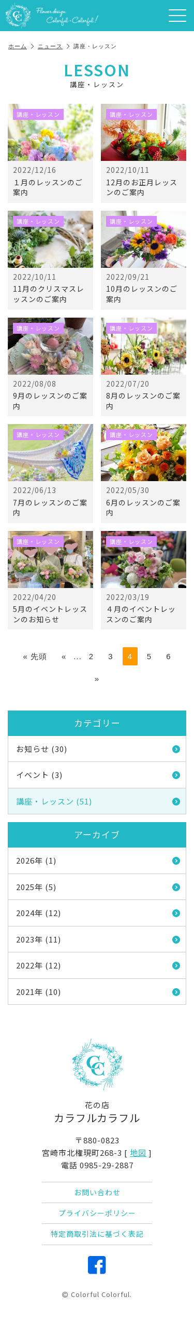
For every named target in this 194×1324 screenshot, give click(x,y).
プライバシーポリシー (97, 1213)
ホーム (21, 46)
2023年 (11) (98, 939)
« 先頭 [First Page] (35, 656)
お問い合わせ (97, 1192)
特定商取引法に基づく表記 (97, 1234)
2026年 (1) (98, 860)
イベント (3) (98, 774)
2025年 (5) (98, 886)
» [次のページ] (97, 678)
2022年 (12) (98, 965)
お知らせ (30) (98, 748)
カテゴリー (97, 722)
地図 (138, 1152)
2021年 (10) (98, 991)
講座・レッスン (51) (98, 801)
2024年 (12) (98, 912)
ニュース (54, 46)
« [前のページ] (64, 656)
